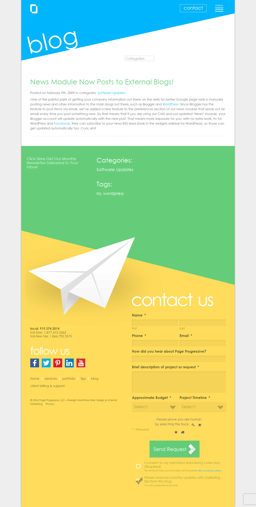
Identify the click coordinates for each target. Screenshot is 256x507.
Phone (139, 335)
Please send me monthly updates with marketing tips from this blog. (185, 481)
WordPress (170, 104)
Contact (193, 8)
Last (182, 328)
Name (139, 315)
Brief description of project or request (165, 367)
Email (186, 335)
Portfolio (68, 378)
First (134, 328)
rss (99, 193)
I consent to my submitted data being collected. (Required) (185, 466)
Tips (83, 378)
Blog (94, 378)
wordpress (113, 193)
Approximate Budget (151, 397)
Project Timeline (195, 397)
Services (51, 378)
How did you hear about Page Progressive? (169, 351)
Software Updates (111, 93)
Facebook (62, 123)
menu (219, 7)
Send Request (169, 449)
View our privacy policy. (210, 470)
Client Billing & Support (47, 386)
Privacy (50, 403)
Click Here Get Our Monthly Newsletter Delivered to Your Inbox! (52, 162)
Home (34, 378)
